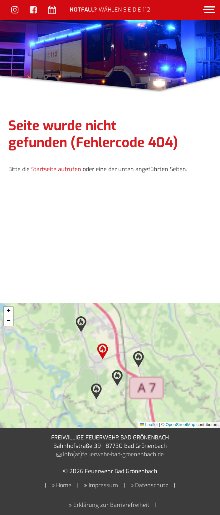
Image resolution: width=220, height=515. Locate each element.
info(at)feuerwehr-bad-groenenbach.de (113, 454)
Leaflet (149, 424)
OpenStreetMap (180, 424)
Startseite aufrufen (56, 169)
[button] (102, 351)
